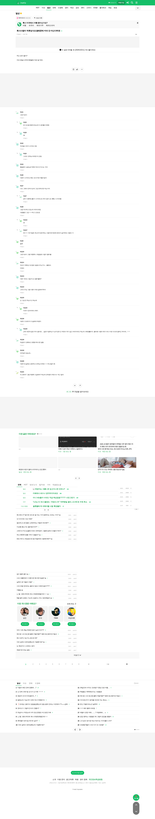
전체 (19, 488)
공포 (77, 8)
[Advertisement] (77, 414)
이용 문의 (61, 786)
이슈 (43, 8)
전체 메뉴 (71, 610)
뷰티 (82, 8)
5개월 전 (19, 34)
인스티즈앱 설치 (77, 779)
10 (88, 670)
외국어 (31, 25)
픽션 (72, 8)
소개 (54, 786)
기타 (48, 488)
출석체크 (103, 8)
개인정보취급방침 (95, 786)
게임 (109, 8)
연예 (54, 8)
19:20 (136, 690)
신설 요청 (38, 18)
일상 (48, 8)
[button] (76, 481)
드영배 (60, 8)
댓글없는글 (57, 488)
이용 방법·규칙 (112, 2)
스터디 (88, 8)
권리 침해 (83, 786)
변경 (115, 8)
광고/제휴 (70, 786)
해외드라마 (50, 25)
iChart (95, 8)
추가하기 (25, 630)
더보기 (77, 662)
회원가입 (121, 2)
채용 (76, 786)
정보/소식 (33, 488)
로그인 (69, 392)
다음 (108, 670)
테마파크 (24, 18)
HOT (37, 8)
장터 (66, 8)
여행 (24, 25)
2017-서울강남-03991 (91, 789)
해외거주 (40, 25)
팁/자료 (42, 488)
